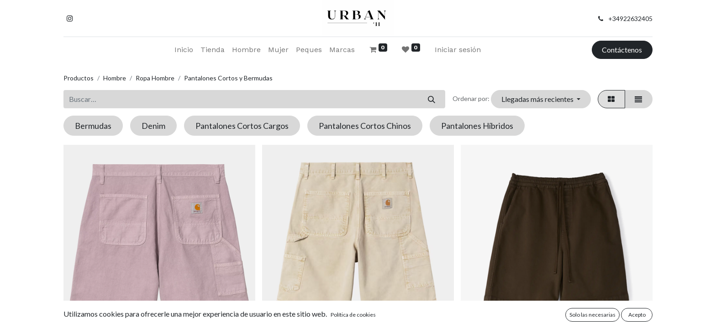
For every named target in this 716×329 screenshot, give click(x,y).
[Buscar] (431, 99)
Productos (78, 78)
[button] (540, 99)
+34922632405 (630, 18)
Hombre (114, 78)
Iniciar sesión (458, 49)
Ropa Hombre (155, 78)
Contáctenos (622, 49)
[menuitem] (184, 50)
